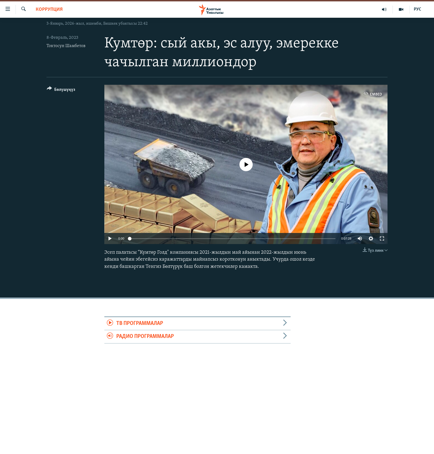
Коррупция (49, 9)
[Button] (61, 90)
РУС (417, 9)
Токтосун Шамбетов (66, 46)
